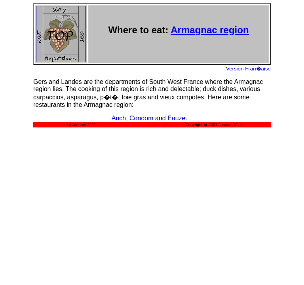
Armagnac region (210, 30)
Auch (119, 118)
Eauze (176, 118)
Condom (141, 118)
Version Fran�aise (248, 69)
